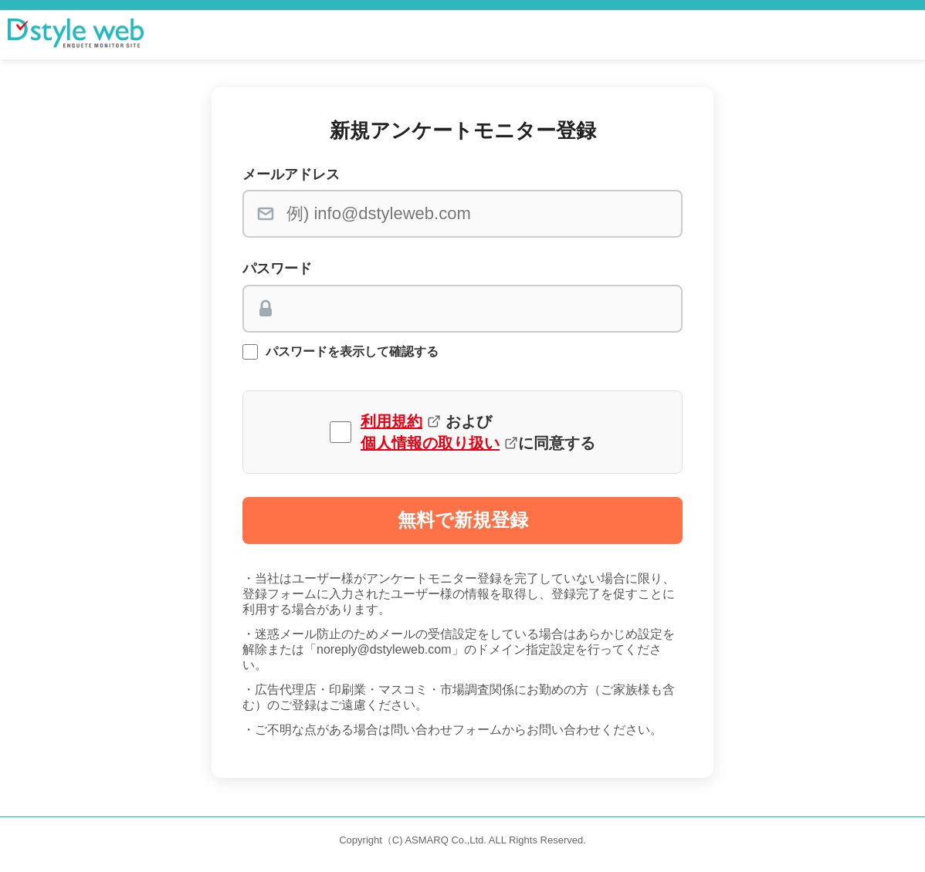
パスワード (277, 268)
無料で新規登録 (463, 519)
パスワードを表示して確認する (352, 352)
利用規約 (391, 421)
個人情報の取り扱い (430, 442)
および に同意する (478, 432)
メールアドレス (291, 174)
